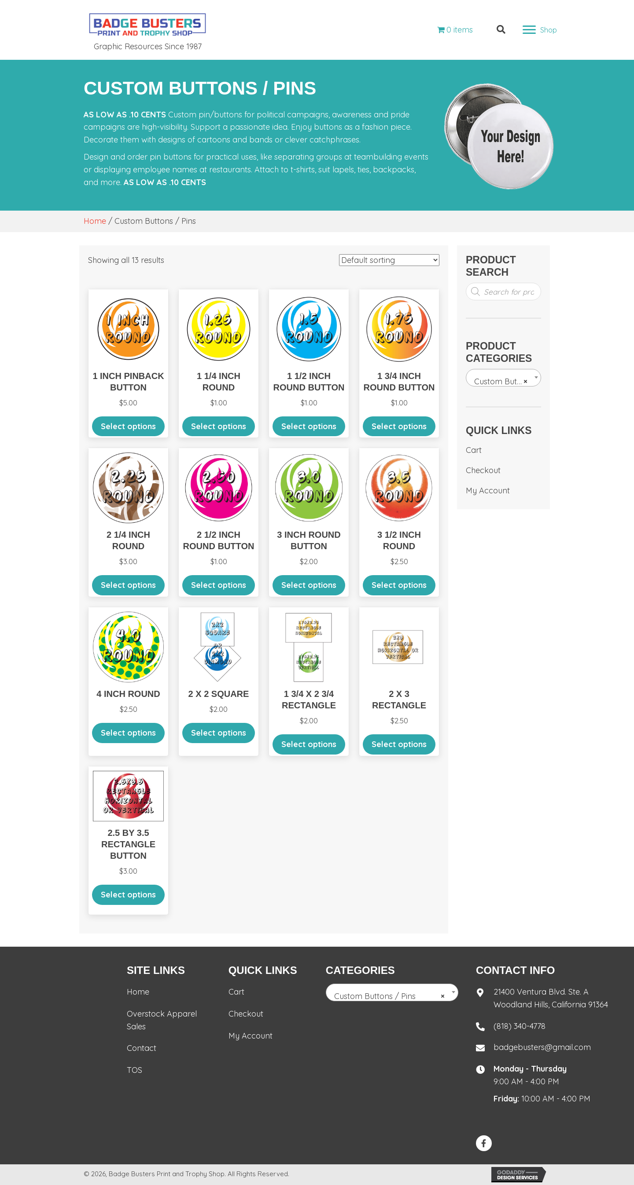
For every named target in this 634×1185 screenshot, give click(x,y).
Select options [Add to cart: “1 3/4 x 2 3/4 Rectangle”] (308, 744)
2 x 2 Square (218, 694)
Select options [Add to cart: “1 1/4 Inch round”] (218, 426)
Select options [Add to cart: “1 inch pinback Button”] (128, 426)
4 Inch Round (128, 694)
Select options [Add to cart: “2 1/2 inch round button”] (218, 585)
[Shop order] (389, 260)
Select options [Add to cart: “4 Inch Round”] (128, 733)
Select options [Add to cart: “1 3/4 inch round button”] (399, 426)
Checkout (483, 470)
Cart (474, 450)
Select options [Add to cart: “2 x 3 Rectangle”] (399, 744)
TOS (134, 1070)
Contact (141, 1048)
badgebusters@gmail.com (542, 1047)
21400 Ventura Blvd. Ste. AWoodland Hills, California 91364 (551, 998)
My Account (488, 490)
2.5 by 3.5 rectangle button (128, 844)
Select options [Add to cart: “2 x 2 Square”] (218, 733)
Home (95, 221)
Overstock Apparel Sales (162, 1020)
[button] (484, 1143)
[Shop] (539, 29)
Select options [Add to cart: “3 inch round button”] (308, 585)
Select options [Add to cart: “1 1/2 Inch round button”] (308, 426)
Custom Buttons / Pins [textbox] (505, 382)
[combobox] (503, 377)
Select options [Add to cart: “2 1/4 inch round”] (128, 585)
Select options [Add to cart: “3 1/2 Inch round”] (399, 585)
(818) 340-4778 (520, 1026)
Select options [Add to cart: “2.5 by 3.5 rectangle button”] (128, 895)
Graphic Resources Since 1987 (148, 46)
